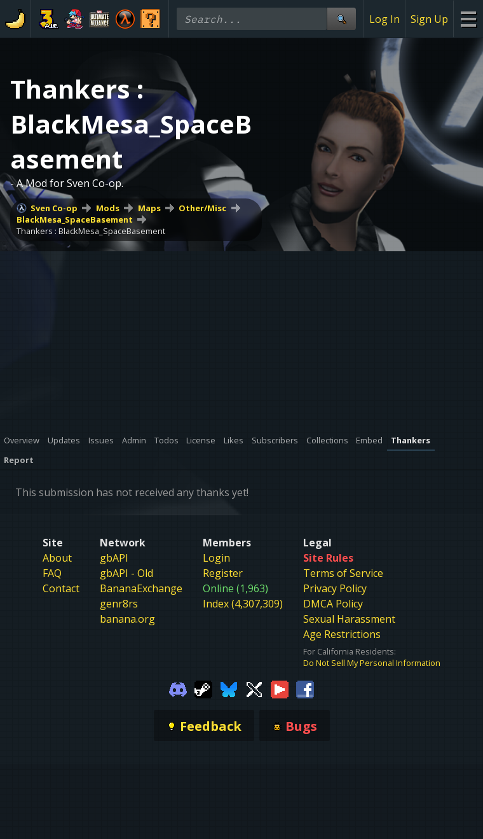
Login (216, 558)
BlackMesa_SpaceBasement (75, 219)
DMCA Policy (333, 604)
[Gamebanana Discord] (178, 688)
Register (223, 573)
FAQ (52, 573)
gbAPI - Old (126, 573)
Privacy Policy (335, 588)
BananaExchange (141, 588)
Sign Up (429, 19)
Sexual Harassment (349, 619)
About (57, 558)
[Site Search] (341, 19)
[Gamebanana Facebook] (305, 688)
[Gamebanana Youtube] (279, 688)
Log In (384, 19)
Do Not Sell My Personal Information (371, 663)
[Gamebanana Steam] (203, 688)
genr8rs (119, 604)
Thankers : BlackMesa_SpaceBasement (91, 231)
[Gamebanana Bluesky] (229, 688)
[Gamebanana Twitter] (254, 688)
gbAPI (114, 558)
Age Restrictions (342, 634)
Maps (149, 208)
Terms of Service (343, 573)
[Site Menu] (468, 19)
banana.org (127, 619)
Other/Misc (202, 208)
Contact (61, 588)
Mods (107, 208)
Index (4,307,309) (243, 604)
